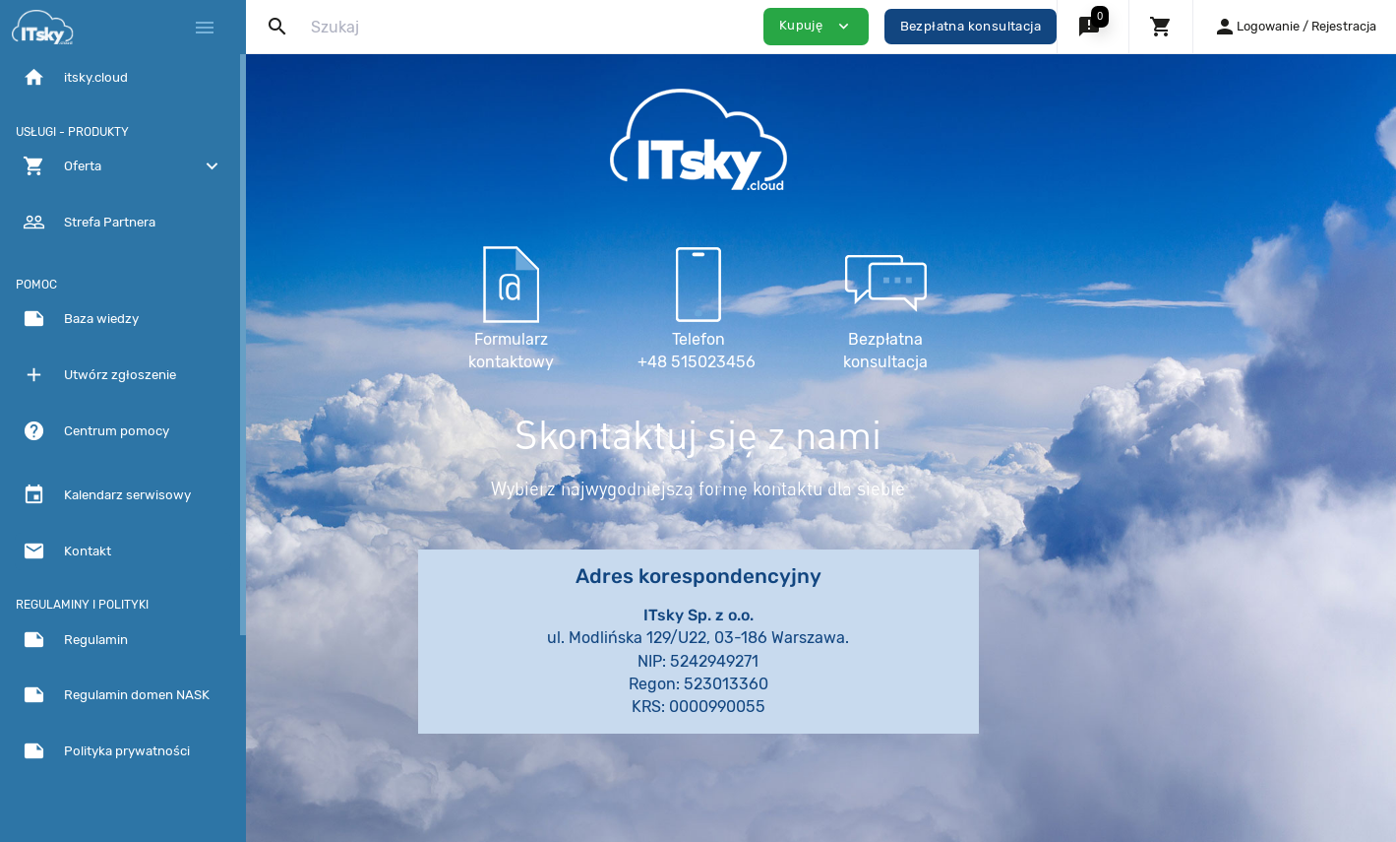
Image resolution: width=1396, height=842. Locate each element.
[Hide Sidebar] (204, 27)
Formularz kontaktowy (635, 305)
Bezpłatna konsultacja (970, 26)
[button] (1092, 26)
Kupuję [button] (816, 26)
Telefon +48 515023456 (821, 305)
